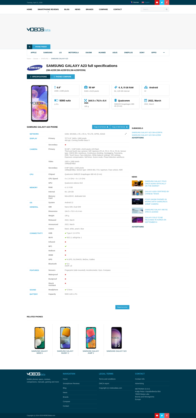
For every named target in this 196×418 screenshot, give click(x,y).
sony (142, 53)
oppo (153, 53)
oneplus (128, 53)
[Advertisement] (113, 31)
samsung (47, 53)
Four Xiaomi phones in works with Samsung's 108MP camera (156, 201)
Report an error (122, 307)
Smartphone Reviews (48, 9)
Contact (117, 9)
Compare (103, 9)
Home (29, 9)
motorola (73, 53)
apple (34, 53)
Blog (66, 9)
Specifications (38, 77)
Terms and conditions (107, 379)
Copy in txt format (101, 127)
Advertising (139, 383)
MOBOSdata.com (49, 415)
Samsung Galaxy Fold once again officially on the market (155, 183)
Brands (89, 9)
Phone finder (37, 46)
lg (60, 53)
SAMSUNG (44, 59)
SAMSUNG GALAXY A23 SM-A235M (146, 135)
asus (114, 53)
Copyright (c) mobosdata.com (110, 388)
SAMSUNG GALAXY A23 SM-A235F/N (147, 132)
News (77, 9)
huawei (102, 53)
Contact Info (140, 379)
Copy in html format (119, 127)
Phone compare (62, 77)
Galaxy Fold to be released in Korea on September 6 (155, 220)
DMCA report (104, 383)
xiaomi (89, 53)
